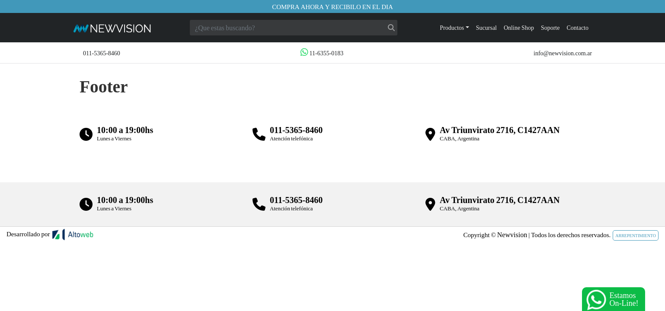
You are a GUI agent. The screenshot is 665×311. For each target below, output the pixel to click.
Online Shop (519, 27)
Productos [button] (452, 27)
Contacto (577, 27)
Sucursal (486, 27)
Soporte (550, 27)
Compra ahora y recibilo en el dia (332, 6)
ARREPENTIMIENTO (635, 235)
